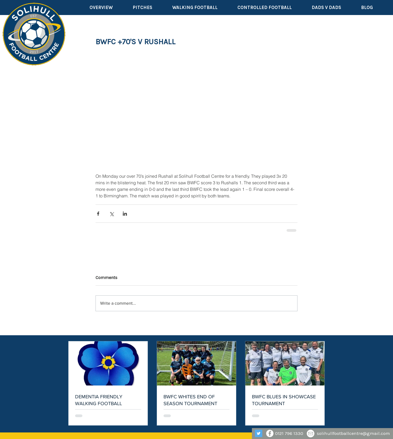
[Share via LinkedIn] (124, 213)
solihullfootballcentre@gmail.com (353, 433)
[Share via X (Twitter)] (111, 213)
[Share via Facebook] (98, 213)
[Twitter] (258, 433)
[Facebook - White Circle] (269, 433)
